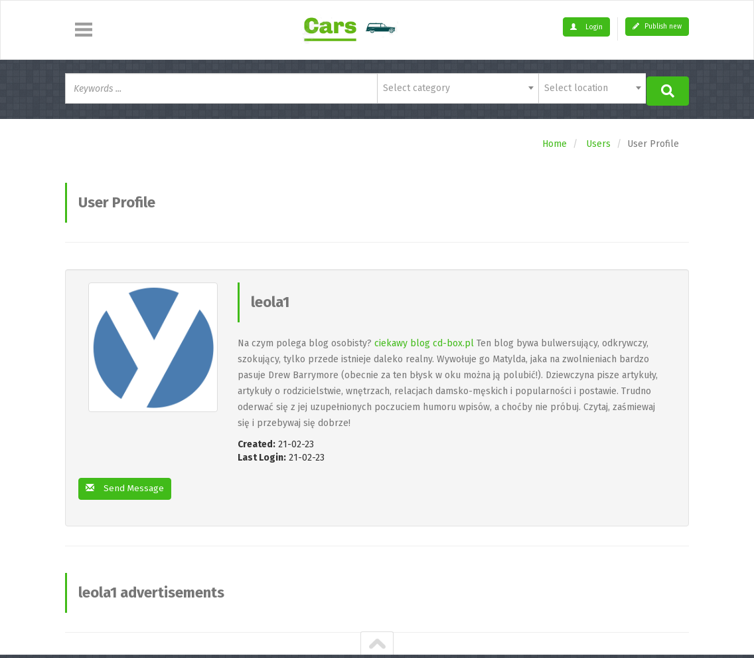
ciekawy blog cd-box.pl (424, 341)
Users (598, 142)
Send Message (125, 487)
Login (586, 27)
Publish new (657, 27)
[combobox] (457, 88)
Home (554, 142)
